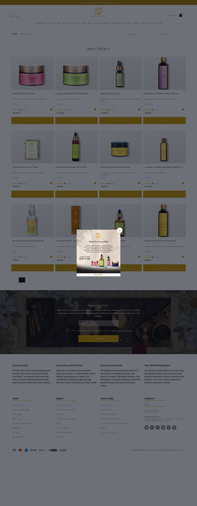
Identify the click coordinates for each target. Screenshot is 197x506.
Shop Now (98, 275)
